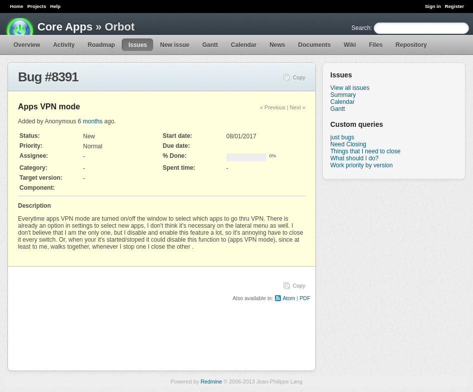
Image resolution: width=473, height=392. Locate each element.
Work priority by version (361, 165)
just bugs (342, 137)
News (277, 44)
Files (375, 44)
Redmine (211, 382)
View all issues (349, 87)
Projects (36, 6)
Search (360, 27)
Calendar (243, 44)
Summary (343, 94)
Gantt (210, 44)
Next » (297, 107)
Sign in (433, 6)
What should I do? (354, 158)
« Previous (272, 107)
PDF (304, 298)
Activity (63, 44)
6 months (90, 121)
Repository (411, 44)
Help (55, 6)
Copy (299, 77)
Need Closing (348, 144)
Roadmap (101, 44)
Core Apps (64, 26)
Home (16, 6)
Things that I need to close (365, 151)
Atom (288, 298)
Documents (314, 44)
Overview (26, 44)
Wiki (350, 44)
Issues (137, 44)
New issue (175, 44)
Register (454, 6)
